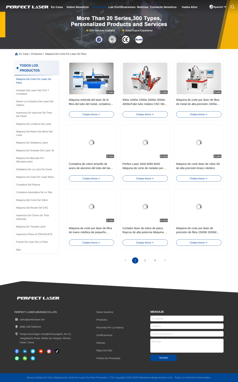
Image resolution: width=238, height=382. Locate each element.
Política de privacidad (108, 358)
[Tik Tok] (40, 351)
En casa (23, 54)
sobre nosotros (77, 7)
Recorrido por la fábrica (109, 327)
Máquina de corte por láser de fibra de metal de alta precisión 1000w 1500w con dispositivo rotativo (197, 104)
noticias (142, 7)
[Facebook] (16, 351)
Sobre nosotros (104, 312)
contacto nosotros (163, 7)
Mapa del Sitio (104, 350)
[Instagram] (49, 351)
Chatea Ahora (189, 7)
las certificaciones (122, 7)
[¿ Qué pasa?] (32, 358)
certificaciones (104, 335)
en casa (57, 7)
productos (99, 7)
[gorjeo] (32, 351)
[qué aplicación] (16, 358)
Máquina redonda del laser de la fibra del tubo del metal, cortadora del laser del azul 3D (89, 104)
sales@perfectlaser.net (29, 320)
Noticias (100, 342)
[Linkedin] (24, 351)
